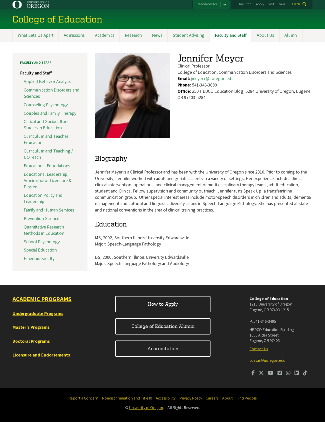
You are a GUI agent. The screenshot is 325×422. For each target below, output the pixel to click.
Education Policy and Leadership (43, 198)
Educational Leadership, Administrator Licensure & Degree (48, 180)
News (157, 35)
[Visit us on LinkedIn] (296, 373)
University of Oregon (146, 407)
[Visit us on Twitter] (261, 373)
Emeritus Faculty (39, 259)
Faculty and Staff (230, 35)
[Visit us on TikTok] (305, 373)
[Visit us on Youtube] (271, 373)
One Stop (245, 4)
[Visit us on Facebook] (253, 373)
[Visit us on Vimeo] (280, 373)
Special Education (40, 250)
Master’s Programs (31, 327)
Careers (212, 398)
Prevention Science (41, 219)
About (227, 398)
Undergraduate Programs (37, 313)
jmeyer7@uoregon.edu (212, 79)
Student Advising (188, 35)
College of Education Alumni (163, 326)
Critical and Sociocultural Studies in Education (47, 124)
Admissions (74, 35)
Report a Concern (83, 398)
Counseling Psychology (46, 105)
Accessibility (166, 398)
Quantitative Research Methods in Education (44, 230)
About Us (265, 35)
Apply (260, 4)
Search (295, 4)
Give (282, 4)
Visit (271, 4)
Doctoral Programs (31, 341)
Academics (104, 35)
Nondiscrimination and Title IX (127, 398)
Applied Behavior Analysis (47, 81)
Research (133, 35)
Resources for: (207, 4)
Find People (246, 398)
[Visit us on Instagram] (288, 373)
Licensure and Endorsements (41, 355)
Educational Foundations (47, 166)
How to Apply (163, 304)
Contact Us (259, 349)
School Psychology (42, 242)
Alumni (291, 35)
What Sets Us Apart (36, 35)
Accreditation (163, 348)
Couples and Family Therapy (50, 113)
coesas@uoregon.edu (267, 360)
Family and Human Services (49, 210)
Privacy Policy (190, 398)
